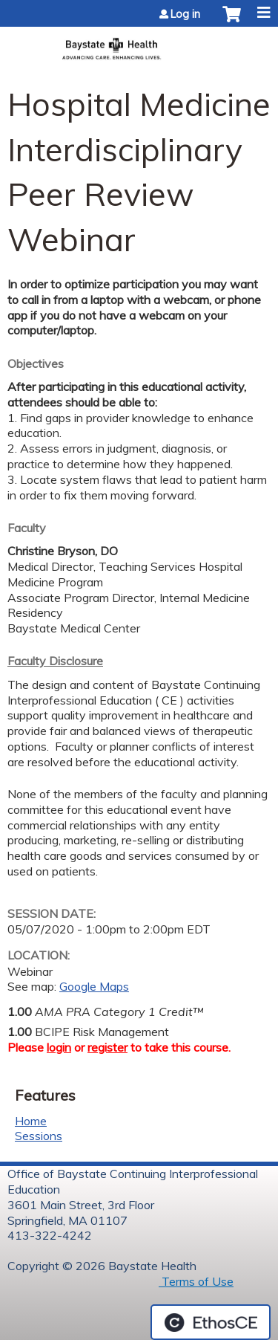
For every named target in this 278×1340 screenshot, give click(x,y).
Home (31, 1120)
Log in (185, 14)
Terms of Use (196, 1281)
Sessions (38, 1135)
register (107, 1047)
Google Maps (94, 986)
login (59, 1047)
